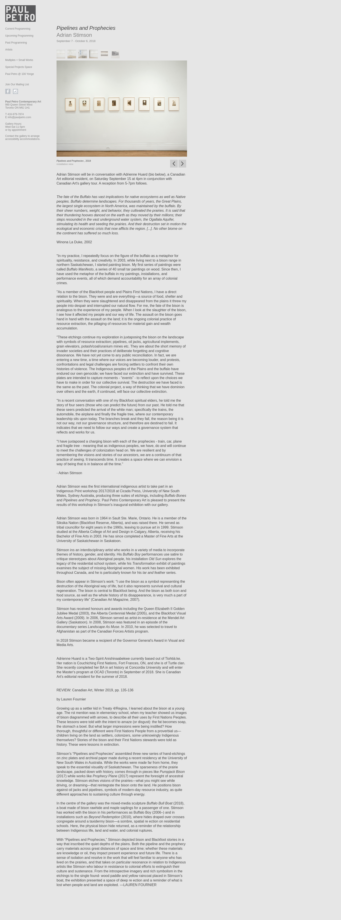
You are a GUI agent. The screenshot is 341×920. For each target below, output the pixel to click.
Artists (8, 49)
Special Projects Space (18, 67)
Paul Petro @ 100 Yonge (19, 74)
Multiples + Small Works (19, 60)
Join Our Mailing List (17, 84)
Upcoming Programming (19, 35)
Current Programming (17, 28)
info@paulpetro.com (19, 117)
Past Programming (16, 42)
